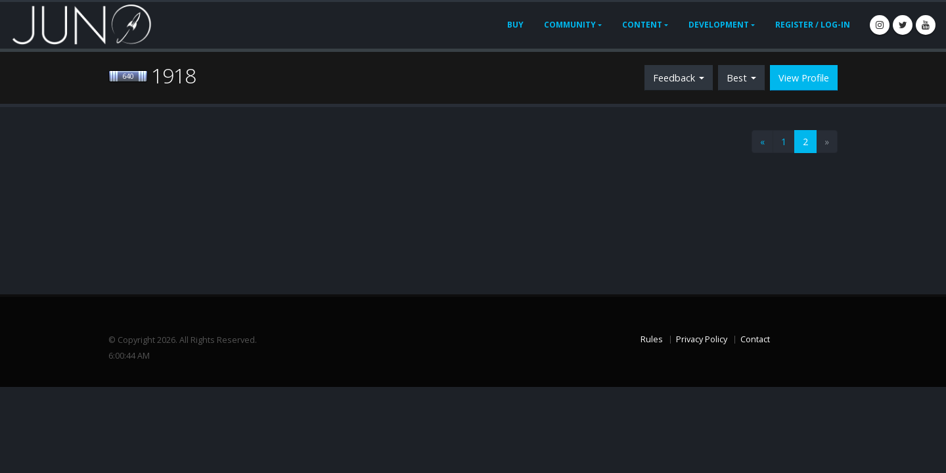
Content (642, 24)
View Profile (803, 78)
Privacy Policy (701, 339)
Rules (652, 339)
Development (718, 24)
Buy (515, 24)
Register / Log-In (812, 24)
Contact (755, 339)
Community (570, 24)
